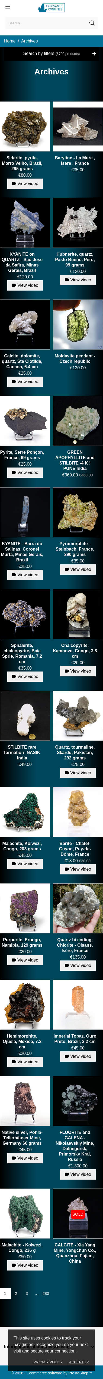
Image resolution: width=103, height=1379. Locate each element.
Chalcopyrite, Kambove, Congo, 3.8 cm (75, 651)
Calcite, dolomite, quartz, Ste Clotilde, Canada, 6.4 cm (22, 361)
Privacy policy (48, 1362)
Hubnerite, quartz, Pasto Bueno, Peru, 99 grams (75, 259)
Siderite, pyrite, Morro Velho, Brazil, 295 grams (22, 163)
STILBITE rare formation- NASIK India (22, 752)
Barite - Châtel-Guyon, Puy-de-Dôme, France (75, 849)
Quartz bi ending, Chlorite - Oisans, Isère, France (75, 945)
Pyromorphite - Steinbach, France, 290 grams (75, 549)
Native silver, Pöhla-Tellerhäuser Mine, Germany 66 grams (22, 1138)
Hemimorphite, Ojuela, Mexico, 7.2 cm (22, 1041)
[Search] (51, 23)
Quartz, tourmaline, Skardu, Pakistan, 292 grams (75, 752)
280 (46, 1293)
